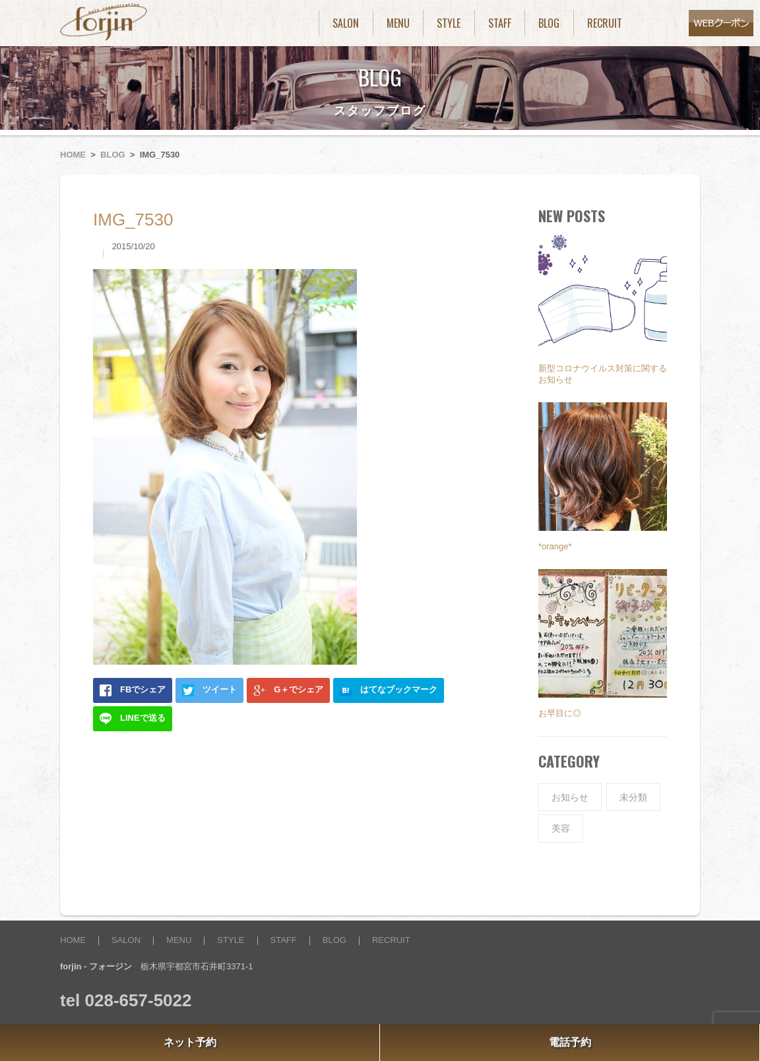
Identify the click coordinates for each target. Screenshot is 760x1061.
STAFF (499, 23)
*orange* (555, 546)
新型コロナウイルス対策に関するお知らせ (602, 373)
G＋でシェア (288, 690)
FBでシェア (133, 690)
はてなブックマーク (388, 690)
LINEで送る (133, 719)
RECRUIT (604, 23)
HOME (73, 155)
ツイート (209, 690)
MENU (398, 23)
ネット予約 (190, 1042)
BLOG (548, 23)
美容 (561, 828)
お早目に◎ (559, 713)
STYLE (448, 23)
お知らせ (570, 797)
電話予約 (570, 1042)
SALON (345, 23)
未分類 (633, 797)
